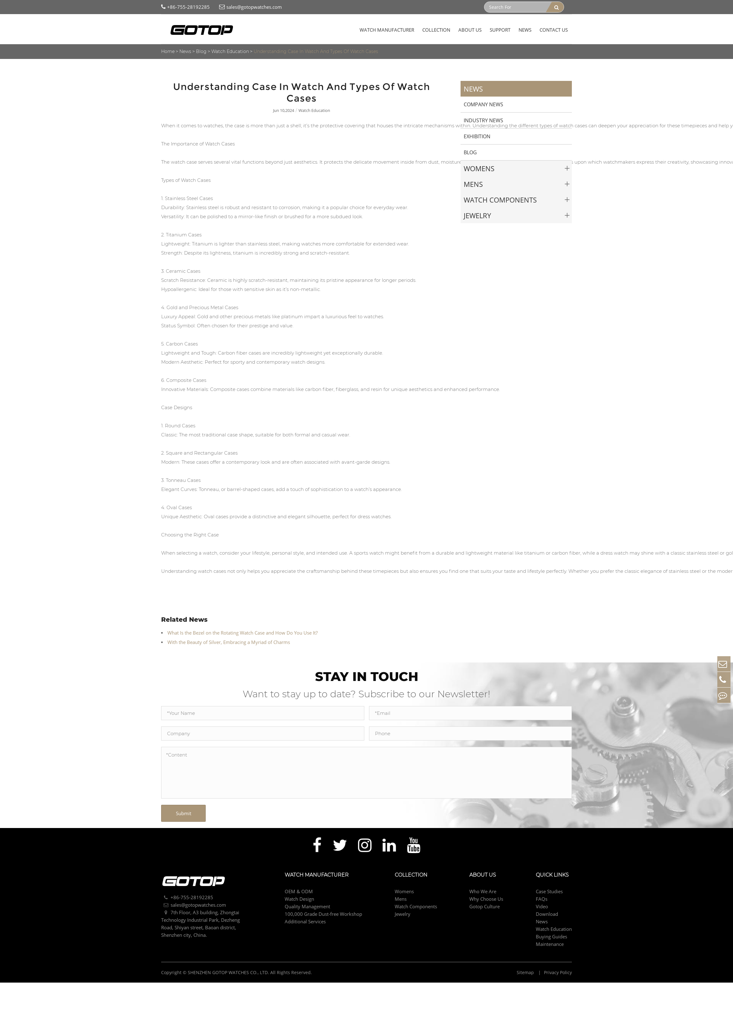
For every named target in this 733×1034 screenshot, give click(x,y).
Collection (436, 30)
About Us (470, 30)
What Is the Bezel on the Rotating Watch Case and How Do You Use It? (242, 633)
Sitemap (526, 971)
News (525, 30)
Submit (183, 812)
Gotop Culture (484, 905)
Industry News (483, 120)
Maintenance (550, 943)
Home (168, 51)
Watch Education (230, 51)
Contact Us (554, 30)
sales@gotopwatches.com (250, 7)
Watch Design (299, 897)
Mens (473, 184)
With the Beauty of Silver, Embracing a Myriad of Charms (228, 642)
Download (547, 913)
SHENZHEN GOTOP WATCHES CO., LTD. (228, 971)
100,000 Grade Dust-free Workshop (323, 913)
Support (500, 30)
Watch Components (500, 199)
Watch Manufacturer (387, 30)
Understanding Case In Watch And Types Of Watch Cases (316, 51)
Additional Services (305, 920)
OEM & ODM (299, 890)
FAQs (541, 897)
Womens (479, 168)
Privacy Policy (558, 971)
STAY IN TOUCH (366, 676)
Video (542, 905)
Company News (483, 104)
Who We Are (482, 890)
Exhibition (477, 136)
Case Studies (549, 890)
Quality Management (307, 905)
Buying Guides (551, 935)
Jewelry (477, 215)
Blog (201, 51)
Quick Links (552, 874)
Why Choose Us (486, 897)
